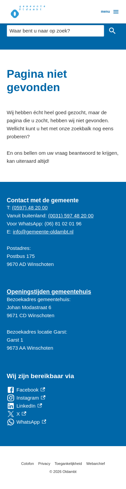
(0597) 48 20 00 (30, 207)
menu (110, 11)
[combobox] (55, 31)
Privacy (44, 464)
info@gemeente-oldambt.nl (43, 231)
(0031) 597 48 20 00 (70, 215)
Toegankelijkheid (68, 464)
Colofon (27, 464)
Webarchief (95, 464)
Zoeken (111, 30)
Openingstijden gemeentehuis (49, 291)
